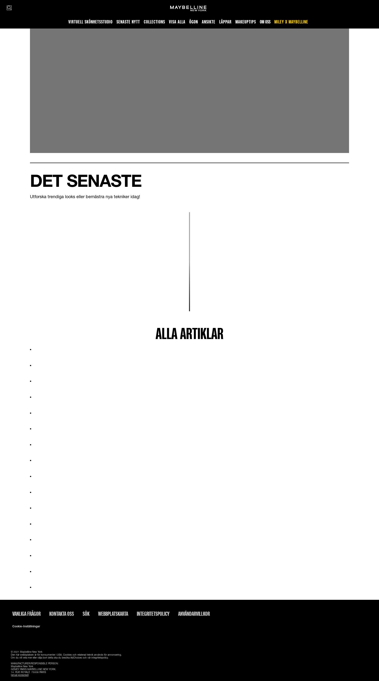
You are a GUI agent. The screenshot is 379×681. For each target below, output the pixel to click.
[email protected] (20, 675)
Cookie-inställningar (26, 626)
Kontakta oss (61, 613)
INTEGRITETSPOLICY (153, 613)
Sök (86, 613)
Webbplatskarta (113, 613)
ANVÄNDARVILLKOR (194, 613)
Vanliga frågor (26, 613)
